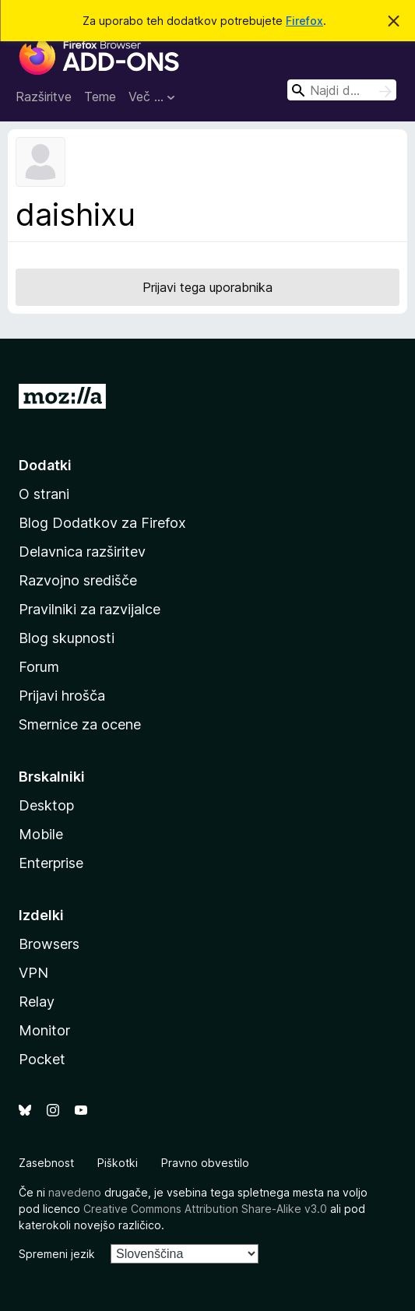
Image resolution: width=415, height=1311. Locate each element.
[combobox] (341, 89)
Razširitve (44, 96)
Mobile (41, 834)
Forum (39, 667)
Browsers (49, 944)
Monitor (44, 1030)
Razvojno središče (78, 580)
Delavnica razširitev (82, 551)
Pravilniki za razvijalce (89, 609)
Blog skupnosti (66, 638)
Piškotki (117, 1162)
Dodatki (45, 465)
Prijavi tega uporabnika (207, 287)
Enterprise (51, 863)
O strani (44, 494)
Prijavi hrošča (62, 695)
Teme (100, 96)
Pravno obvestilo (205, 1162)
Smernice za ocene (80, 724)
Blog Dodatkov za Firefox (102, 523)
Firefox (304, 20)
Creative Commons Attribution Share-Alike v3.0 (205, 1208)
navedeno (74, 1192)
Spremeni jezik (57, 1253)
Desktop (46, 805)
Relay (37, 1001)
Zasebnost (46, 1162)
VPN (33, 973)
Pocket (42, 1059)
